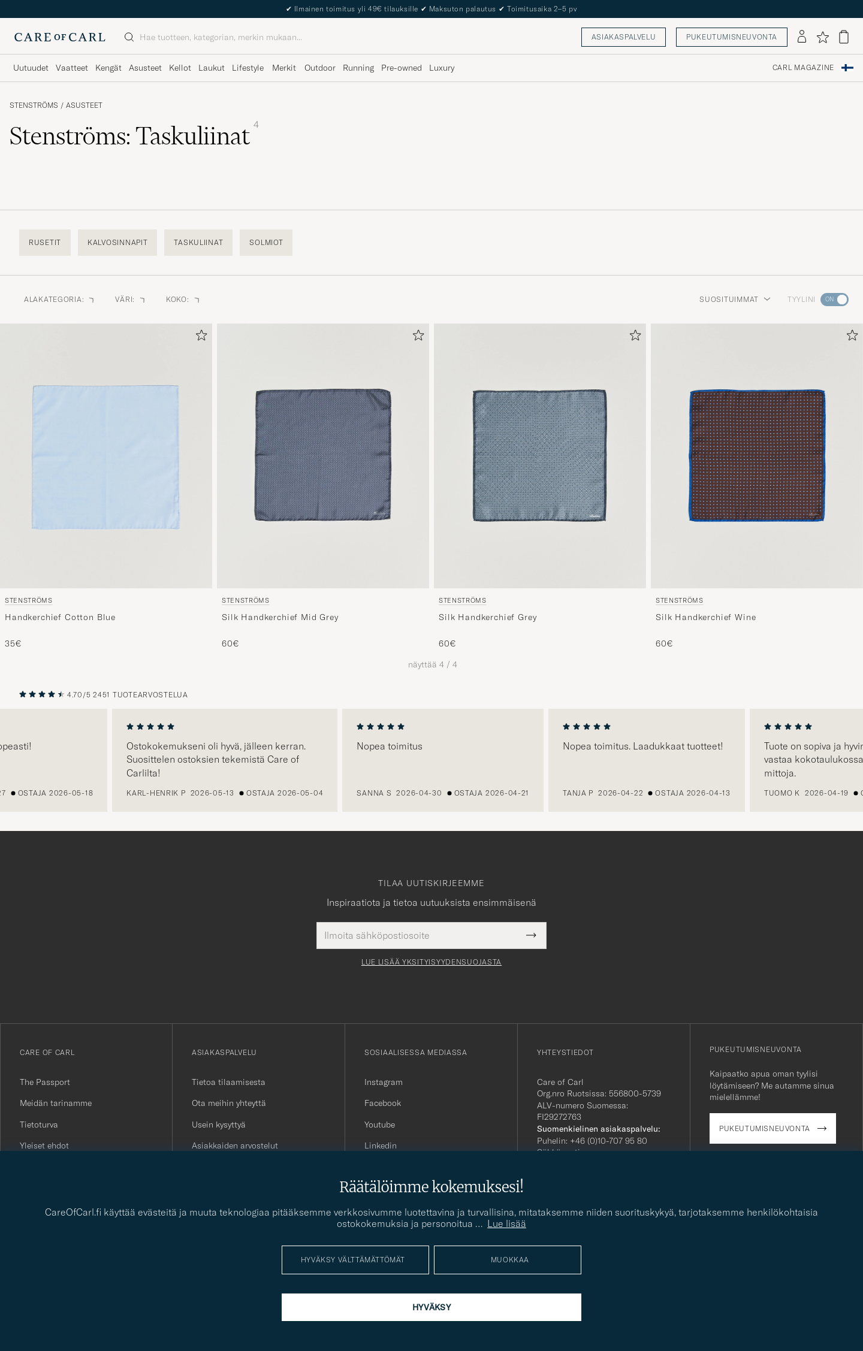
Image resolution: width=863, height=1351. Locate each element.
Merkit (284, 67)
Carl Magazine (803, 68)
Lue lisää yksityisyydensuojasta (431, 962)
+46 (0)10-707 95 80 (608, 1140)
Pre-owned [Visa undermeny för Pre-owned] (401, 67)
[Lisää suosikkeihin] (199, 338)
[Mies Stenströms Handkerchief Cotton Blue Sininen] (106, 456)
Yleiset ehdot (44, 1145)
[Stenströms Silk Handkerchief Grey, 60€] (540, 487)
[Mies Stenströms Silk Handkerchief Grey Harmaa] (540, 456)
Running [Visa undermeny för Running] (358, 67)
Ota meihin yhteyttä (229, 1103)
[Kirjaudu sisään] (802, 37)
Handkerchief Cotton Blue (60, 617)
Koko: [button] (183, 299)
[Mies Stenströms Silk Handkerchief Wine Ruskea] (757, 456)
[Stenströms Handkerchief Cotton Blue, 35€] (106, 487)
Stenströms (34, 105)
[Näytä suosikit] (822, 37)
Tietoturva (39, 1124)
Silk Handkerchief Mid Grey (280, 617)
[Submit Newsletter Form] (531, 935)
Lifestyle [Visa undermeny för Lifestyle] (248, 67)
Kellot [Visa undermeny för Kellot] (180, 67)
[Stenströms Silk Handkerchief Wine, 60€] (757, 487)
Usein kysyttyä (219, 1124)
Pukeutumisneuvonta (731, 36)
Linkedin (380, 1145)
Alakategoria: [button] (60, 299)
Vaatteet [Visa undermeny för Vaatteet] (72, 67)
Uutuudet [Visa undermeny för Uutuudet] (31, 67)
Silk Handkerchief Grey (487, 617)
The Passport (45, 1082)
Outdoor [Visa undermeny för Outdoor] (320, 67)
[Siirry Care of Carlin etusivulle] (59, 37)
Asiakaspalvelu (624, 36)
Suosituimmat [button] (735, 299)
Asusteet (84, 105)
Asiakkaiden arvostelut (235, 1145)
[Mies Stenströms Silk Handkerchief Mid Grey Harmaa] (323, 456)
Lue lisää (506, 1223)
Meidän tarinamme (56, 1103)
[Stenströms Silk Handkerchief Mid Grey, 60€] (323, 487)
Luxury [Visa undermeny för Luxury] (441, 67)
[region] (431, 760)
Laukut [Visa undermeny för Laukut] (211, 67)
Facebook (382, 1103)
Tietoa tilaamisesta (228, 1082)
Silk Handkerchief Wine (706, 617)
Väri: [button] (131, 299)
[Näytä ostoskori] (843, 37)
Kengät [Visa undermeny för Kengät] (108, 67)
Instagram (383, 1082)
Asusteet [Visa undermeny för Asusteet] (145, 67)
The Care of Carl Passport (431, 8)
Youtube (379, 1124)
